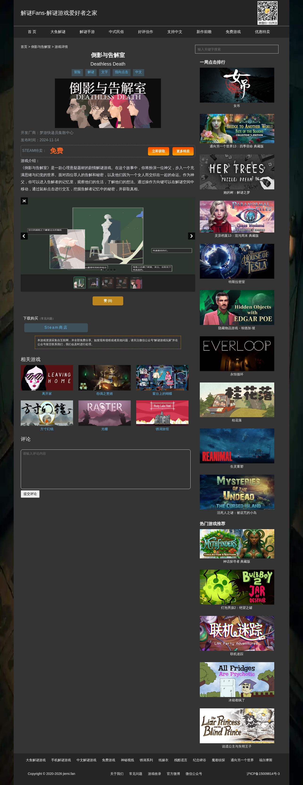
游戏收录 (154, 774)
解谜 (91, 72)
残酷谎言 (180, 760)
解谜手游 (87, 32)
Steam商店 (56, 327)
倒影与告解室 (41, 47)
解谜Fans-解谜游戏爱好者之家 (59, 13)
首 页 (32, 32)
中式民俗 (116, 32)
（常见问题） (46, 318)
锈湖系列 (146, 760)
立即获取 (158, 151)
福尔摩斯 (265, 760)
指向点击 (121, 72)
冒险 (77, 72)
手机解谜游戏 (61, 760)
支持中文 (174, 32)
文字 (104, 72)
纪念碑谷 (199, 760)
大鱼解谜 (58, 32)
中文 (138, 72)
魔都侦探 (218, 760)
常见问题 (135, 774)
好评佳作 (145, 32)
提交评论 (30, 494)
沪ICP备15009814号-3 (263, 774)
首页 (24, 47)
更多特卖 (183, 151)
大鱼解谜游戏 (36, 760)
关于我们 (116, 774)
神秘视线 (127, 760)
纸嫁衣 (163, 760)
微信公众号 (194, 774)
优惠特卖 (262, 32)
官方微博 (173, 774)
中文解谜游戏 (86, 760)
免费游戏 (233, 32)
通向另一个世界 (242, 760)
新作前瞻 (204, 32)
